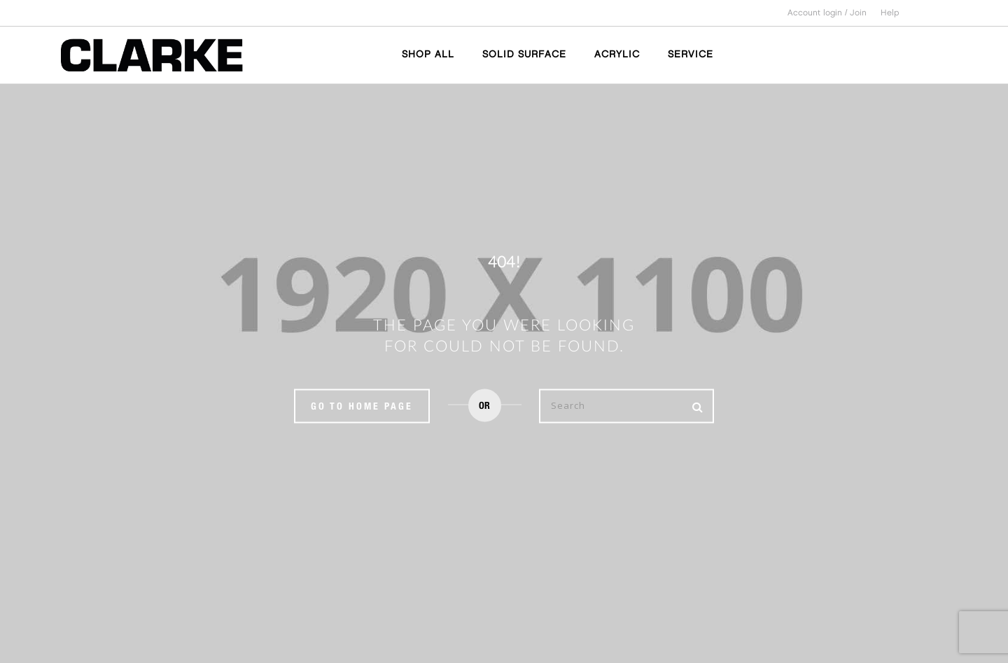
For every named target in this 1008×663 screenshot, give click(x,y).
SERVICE (690, 54)
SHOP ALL (428, 54)
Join (858, 13)
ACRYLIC (617, 54)
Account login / (819, 13)
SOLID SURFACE (524, 54)
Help (890, 13)
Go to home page (362, 405)
